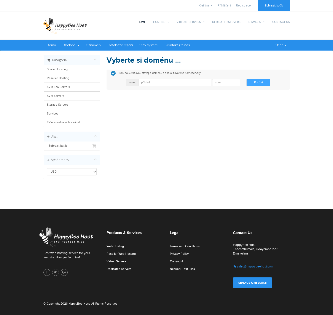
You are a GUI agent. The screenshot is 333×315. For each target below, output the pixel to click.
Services (254, 22)
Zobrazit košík (274, 5)
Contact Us (281, 22)
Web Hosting (115, 246)
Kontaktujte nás (178, 45)
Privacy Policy (179, 254)
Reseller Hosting (58, 78)
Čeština (205, 5)
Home (142, 22)
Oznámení (93, 45)
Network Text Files (182, 269)
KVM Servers (55, 96)
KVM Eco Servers (58, 87)
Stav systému (149, 45)
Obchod (70, 45)
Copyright (176, 261)
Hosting (159, 22)
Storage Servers (58, 105)
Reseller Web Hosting (121, 254)
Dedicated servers (119, 269)
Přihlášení (224, 5)
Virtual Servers (189, 22)
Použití (258, 82)
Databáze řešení (120, 45)
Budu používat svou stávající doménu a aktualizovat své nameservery (156, 73)
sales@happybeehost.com (253, 266)
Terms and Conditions (185, 246)
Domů (51, 45)
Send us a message (252, 283)
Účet (281, 45)
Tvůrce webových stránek (64, 122)
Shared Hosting (57, 69)
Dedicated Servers (226, 22)
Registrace (243, 5)
